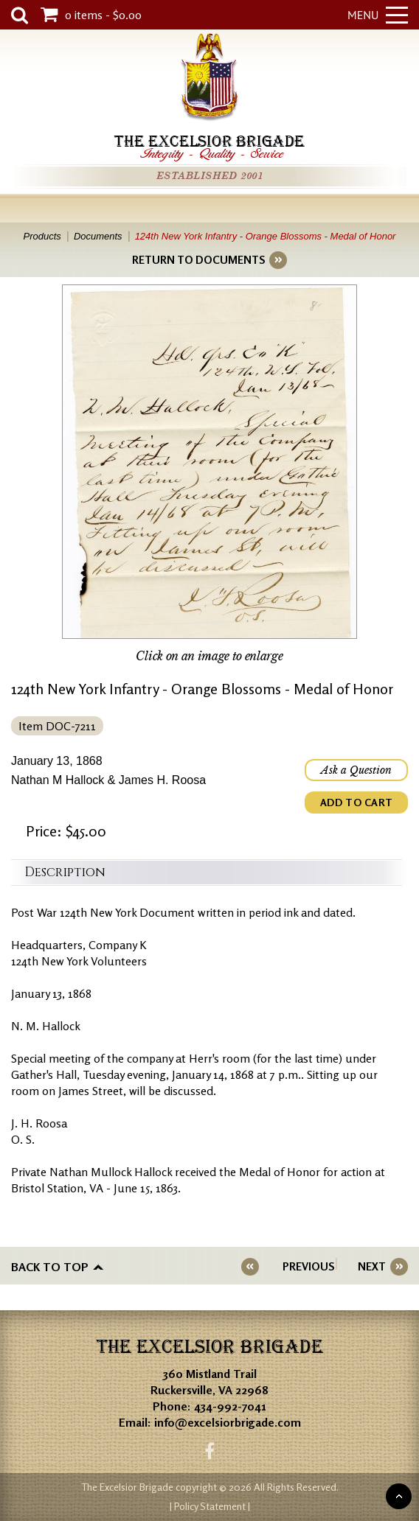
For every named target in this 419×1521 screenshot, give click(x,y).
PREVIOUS (308, 1266)
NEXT (372, 1266)
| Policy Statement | (210, 1506)
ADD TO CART (356, 802)
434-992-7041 (230, 1406)
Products (42, 236)
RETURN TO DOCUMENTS (198, 260)
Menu (377, 14)
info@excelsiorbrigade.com (227, 1422)
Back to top (50, 1266)
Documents (98, 236)
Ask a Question (356, 770)
